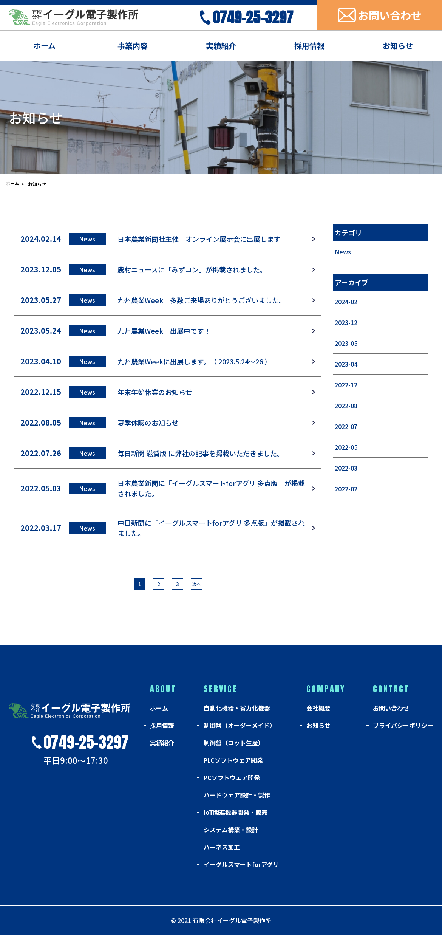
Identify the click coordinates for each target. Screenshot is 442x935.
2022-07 (346, 426)
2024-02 (346, 301)
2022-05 (346, 447)
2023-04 (346, 363)
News (343, 251)
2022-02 (346, 488)
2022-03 (346, 467)
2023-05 (346, 343)
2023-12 (346, 322)
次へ (196, 584)
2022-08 (346, 405)
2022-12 (346, 384)
